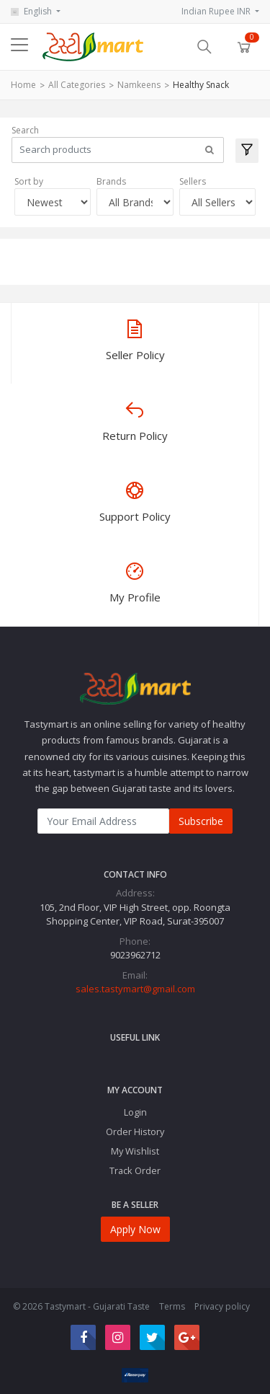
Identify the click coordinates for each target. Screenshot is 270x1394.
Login (135, 1112)
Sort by (28, 181)
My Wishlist (135, 1150)
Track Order (135, 1170)
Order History (135, 1131)
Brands (111, 181)
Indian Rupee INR (217, 11)
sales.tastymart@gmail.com (135, 988)
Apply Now (135, 1229)
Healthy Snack (201, 85)
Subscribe (201, 821)
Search (25, 130)
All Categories (76, 85)
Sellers (192, 181)
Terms (172, 1306)
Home (23, 85)
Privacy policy (222, 1306)
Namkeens (139, 85)
